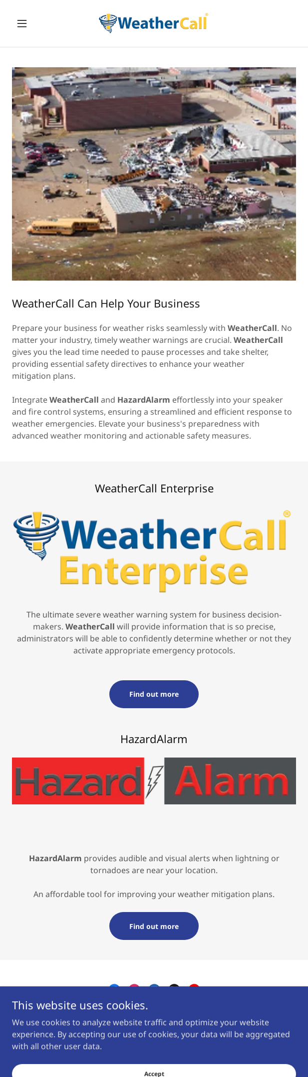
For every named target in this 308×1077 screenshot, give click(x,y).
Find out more (154, 694)
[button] (33, 23)
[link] (154, 23)
